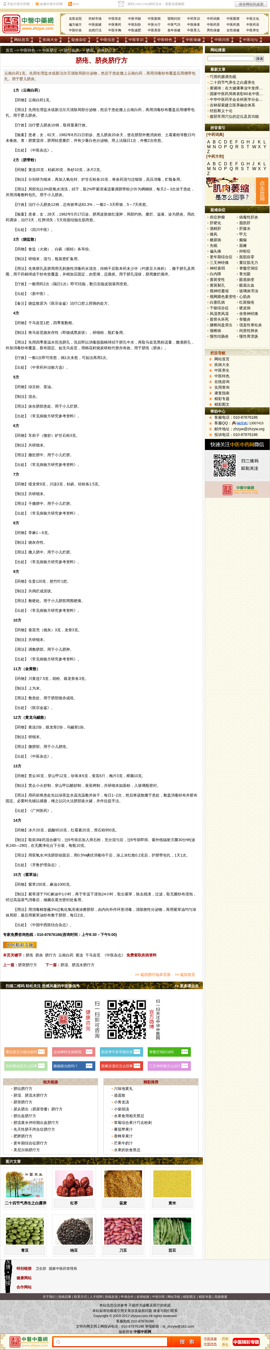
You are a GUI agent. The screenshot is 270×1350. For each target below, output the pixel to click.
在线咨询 (222, 382)
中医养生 (252, 30)
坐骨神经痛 (248, 313)
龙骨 (36, 484)
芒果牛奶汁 (123, 1143)
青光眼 (245, 274)
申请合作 (127, 1297)
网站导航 (173, 1297)
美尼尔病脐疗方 (27, 1150)
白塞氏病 (217, 302)
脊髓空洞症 (248, 268)
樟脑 (130, 776)
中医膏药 (114, 24)
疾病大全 (50, 40)
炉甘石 (87, 179)
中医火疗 (154, 24)
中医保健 (193, 40)
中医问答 (222, 40)
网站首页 (21, 40)
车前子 (34, 435)
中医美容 (154, 30)
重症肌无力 (248, 262)
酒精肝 (215, 228)
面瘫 (243, 245)
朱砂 (71, 169)
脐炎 (39, 955)
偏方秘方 (75, 24)
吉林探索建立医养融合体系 (232, 105)
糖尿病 (215, 240)
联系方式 (80, 1297)
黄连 (32, 169)
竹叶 (57, 581)
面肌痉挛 (246, 257)
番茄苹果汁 (123, 1129)
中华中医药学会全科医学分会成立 (238, 99)
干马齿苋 (92, 955)
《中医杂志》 (114, 955)
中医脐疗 (49, 50)
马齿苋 (37, 323)
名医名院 (75, 19)
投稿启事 (64, 1297)
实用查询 (222, 387)
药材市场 (95, 19)
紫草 (29, 874)
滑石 (98, 830)
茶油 (47, 387)
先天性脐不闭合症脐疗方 (34, 1129)
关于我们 (49, 1297)
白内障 (215, 274)
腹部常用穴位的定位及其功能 (234, 116)
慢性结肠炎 (219, 336)
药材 (225, 1339)
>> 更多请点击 (186, 986)
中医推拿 (193, 24)
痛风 (213, 234)
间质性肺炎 (248, 330)
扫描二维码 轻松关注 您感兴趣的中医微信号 (43, 986)
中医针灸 (75, 30)
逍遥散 (119, 1095)
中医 (36, 150)
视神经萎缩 (219, 291)
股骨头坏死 (219, 319)
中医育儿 (193, 30)
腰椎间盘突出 (221, 325)
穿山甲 (53, 776)
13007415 (256, 423)
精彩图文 (222, 404)
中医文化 (252, 19)
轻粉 (82, 484)
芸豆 (172, 1250)
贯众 (32, 776)
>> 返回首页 (185, 974)
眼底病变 (246, 279)
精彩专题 (222, 399)
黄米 (172, 1203)
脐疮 (29, 955)
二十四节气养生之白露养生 (27, 1203)
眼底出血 (246, 285)
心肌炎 (245, 296)
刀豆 (123, 1250)
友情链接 (142, 1297)
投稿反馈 (111, 1297)
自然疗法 (95, 30)
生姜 (32, 581)
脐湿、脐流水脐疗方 (77, 965)
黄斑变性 (217, 279)
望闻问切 (173, 19)
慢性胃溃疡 (248, 336)
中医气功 (173, 24)
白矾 (58, 249)
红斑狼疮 (246, 302)
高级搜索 (220, 1297)
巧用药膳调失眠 (223, 77)
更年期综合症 (221, 257)
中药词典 (213, 19)
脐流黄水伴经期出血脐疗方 (36, 1122)
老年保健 (173, 30)
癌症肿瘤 (217, 217)
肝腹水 (245, 228)
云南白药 (65, 955)
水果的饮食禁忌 (127, 1150)
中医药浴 (252, 24)
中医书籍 (134, 19)
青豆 (25, 1250)
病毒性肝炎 (248, 217)
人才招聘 (96, 1297)
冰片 (90, 169)
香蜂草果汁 (123, 1136)
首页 (9, 50)
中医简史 (114, 19)
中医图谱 (233, 19)
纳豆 (74, 1250)
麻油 (53, 884)
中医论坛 (250, 40)
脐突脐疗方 (27, 965)
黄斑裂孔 (217, 285)
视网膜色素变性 (223, 296)
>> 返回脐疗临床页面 (152, 974)
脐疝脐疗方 (23, 1088)
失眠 (213, 245)
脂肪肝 (245, 223)
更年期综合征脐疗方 (31, 1143)
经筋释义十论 (221, 111)
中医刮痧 (134, 24)
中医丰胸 (114, 30)
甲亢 (243, 234)
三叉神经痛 (219, 262)
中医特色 (164, 40)
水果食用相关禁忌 (129, 1116)
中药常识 (193, 19)
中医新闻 (154, 19)
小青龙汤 (121, 1102)
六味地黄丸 (123, 1088)
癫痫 (243, 240)
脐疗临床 (71, 50)
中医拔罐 (95, 24)
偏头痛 (215, 251)
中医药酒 (233, 24)
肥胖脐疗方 (23, 1136)
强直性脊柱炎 (250, 325)
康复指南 (222, 393)
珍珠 (74, 776)
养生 (225, 1344)
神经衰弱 (217, 268)
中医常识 (136, 40)
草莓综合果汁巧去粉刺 (133, 1122)
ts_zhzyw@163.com (178, 1326)
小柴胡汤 (121, 1109)
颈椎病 (215, 330)
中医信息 (107, 40)
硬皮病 (245, 308)
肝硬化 (215, 223)
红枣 (74, 1203)
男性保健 (213, 30)
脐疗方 (50, 955)
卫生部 (41, 1269)
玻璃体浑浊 (248, 291)
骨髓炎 (245, 319)
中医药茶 (213, 24)
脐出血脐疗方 (25, 1116)
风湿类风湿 (219, 313)
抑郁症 (245, 251)
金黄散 (30, 669)
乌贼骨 (72, 727)
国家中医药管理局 (63, 1269)
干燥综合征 (219, 308)
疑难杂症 (78, 40)
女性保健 (233, 30)
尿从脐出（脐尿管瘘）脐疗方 (38, 1109)
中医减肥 (134, 30)
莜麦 (123, 1203)
